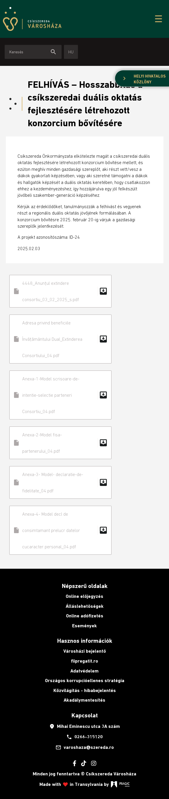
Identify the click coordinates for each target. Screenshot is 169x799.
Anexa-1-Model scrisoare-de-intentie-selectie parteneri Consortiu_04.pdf (60, 395)
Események (84, 625)
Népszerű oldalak (84, 585)
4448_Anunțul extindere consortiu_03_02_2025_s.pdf (60, 291)
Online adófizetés (84, 616)
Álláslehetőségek (85, 606)
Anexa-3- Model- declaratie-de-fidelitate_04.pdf (60, 482)
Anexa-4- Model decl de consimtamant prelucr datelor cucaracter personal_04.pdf (60, 530)
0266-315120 (84, 737)
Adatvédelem (84, 671)
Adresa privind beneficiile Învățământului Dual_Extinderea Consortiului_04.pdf (60, 339)
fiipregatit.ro (84, 661)
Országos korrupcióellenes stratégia (84, 680)
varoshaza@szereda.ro (84, 747)
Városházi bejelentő (84, 651)
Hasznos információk (84, 640)
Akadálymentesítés (84, 700)
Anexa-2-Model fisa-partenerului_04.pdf (60, 443)
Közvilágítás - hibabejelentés (84, 690)
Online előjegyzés (84, 596)
